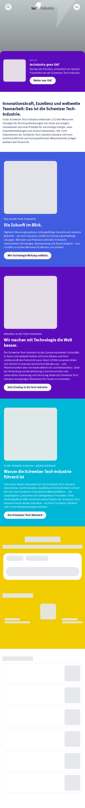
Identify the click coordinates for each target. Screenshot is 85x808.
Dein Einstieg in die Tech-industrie (28, 387)
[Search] (8, 7)
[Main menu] (77, 7)
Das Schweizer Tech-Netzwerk (25, 515)
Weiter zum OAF (43, 80)
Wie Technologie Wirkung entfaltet (28, 255)
